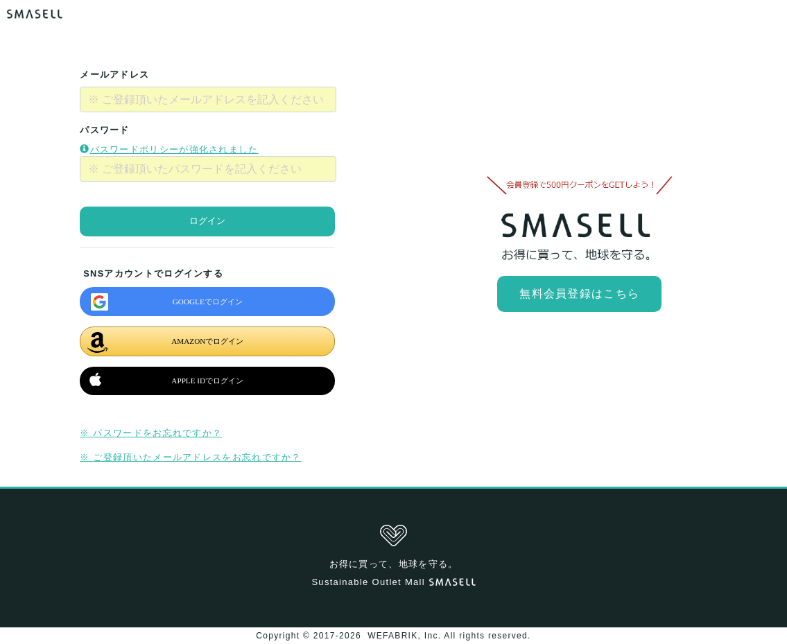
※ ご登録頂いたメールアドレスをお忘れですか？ (190, 457)
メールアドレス (114, 74)
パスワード (105, 130)
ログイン (207, 221)
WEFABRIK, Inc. (404, 636)
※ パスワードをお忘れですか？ (151, 433)
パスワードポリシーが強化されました (169, 149)
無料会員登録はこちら (579, 293)
